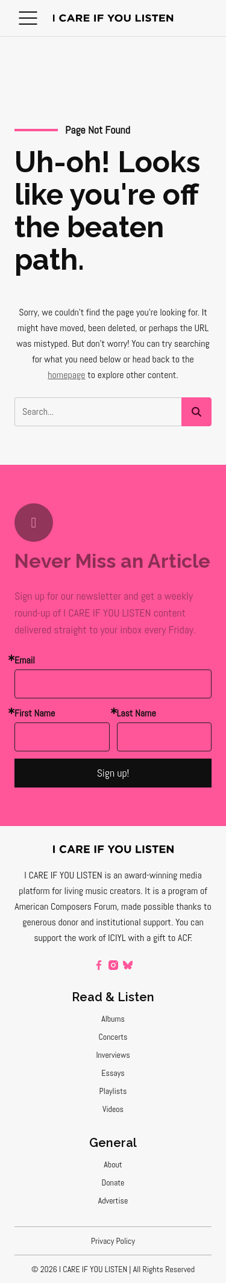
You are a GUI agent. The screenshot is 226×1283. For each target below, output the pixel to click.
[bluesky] (128, 965)
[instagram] (113, 965)
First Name (34, 713)
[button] (27, 18)
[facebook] (99, 965)
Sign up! (113, 773)
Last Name (136, 713)
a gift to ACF (168, 937)
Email (24, 660)
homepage (66, 374)
